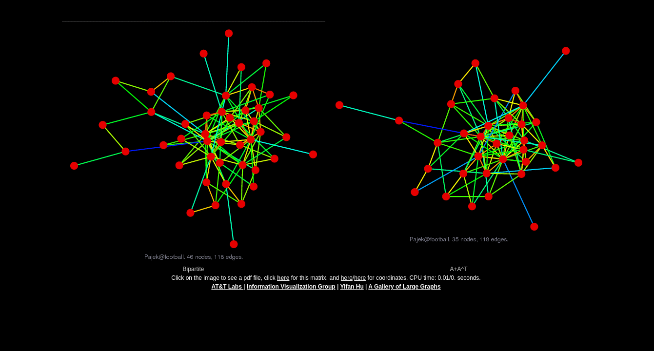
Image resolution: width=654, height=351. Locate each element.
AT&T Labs (227, 289)
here (347, 280)
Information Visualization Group (291, 289)
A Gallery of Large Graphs (404, 289)
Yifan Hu (352, 289)
